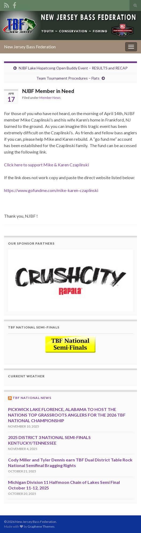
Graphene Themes (41, 526)
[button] (70, 280)
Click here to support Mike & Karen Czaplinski (46, 164)
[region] (70, 280)
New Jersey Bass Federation (30, 46)
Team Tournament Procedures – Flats (68, 78)
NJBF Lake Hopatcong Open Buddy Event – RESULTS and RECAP (73, 68)
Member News (50, 98)
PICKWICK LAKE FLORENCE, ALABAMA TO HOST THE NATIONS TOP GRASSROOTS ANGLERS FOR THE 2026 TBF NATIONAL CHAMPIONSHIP (66, 415)
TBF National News (32, 398)
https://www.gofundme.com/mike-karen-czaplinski (51, 190)
